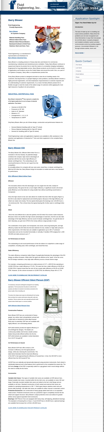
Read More (79, 53)
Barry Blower (13, 31)
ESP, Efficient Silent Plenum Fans (19, 305)
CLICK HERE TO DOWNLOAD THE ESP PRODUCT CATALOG (27, 408)
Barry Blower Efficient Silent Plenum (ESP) (28, 280)
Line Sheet (53, 4)
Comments (87, 81)
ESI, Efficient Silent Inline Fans (19, 176)
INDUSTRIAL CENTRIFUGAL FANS (21, 94)
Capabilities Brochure (56, 6)
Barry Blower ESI (16, 148)
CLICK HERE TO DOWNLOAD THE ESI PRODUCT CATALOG (27, 275)
